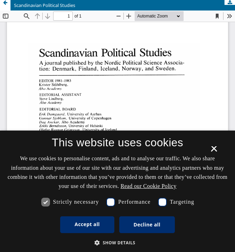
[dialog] (117, 191)
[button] (117, 242)
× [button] (214, 151)
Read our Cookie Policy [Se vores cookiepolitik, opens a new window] (149, 186)
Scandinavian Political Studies (44, 5)
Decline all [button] (147, 224)
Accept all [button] (87, 224)
